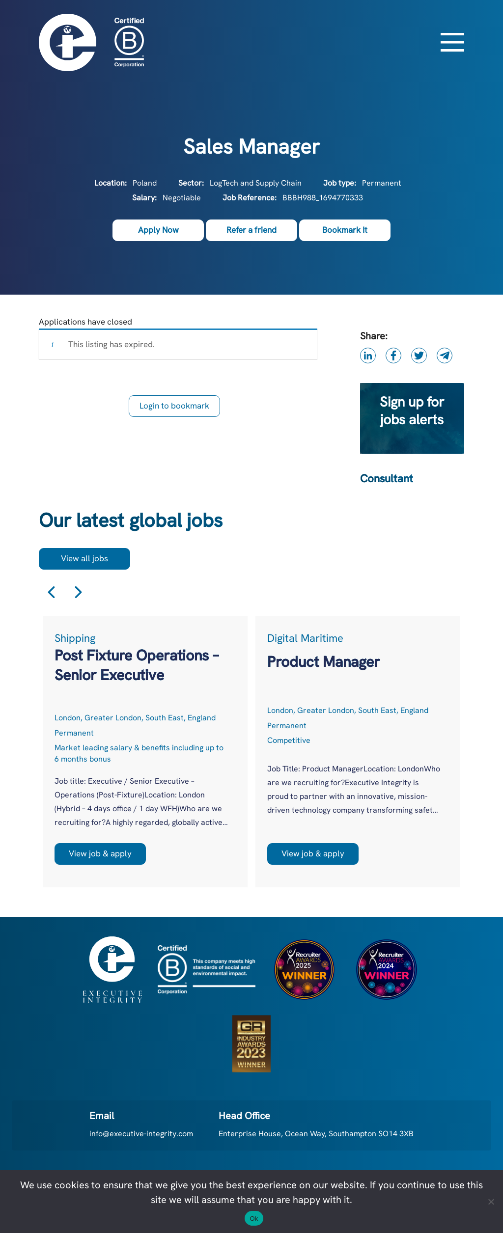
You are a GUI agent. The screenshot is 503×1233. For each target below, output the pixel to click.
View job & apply (100, 853)
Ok (254, 1218)
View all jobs (84, 558)
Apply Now (158, 229)
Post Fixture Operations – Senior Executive (137, 665)
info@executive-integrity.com (141, 1133)
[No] (491, 1201)
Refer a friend (251, 229)
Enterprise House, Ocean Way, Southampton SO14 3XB (316, 1133)
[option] (145, 751)
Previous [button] (51, 592)
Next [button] (78, 592)
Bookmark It (344, 229)
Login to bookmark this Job (174, 408)
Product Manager (323, 661)
